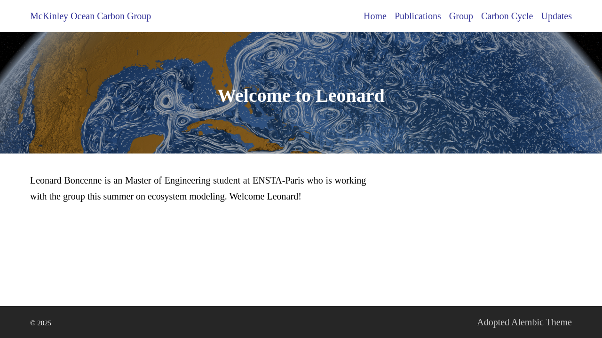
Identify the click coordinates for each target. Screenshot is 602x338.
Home (375, 16)
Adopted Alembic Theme (524, 322)
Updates (556, 16)
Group (461, 16)
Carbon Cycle (507, 16)
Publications (418, 16)
